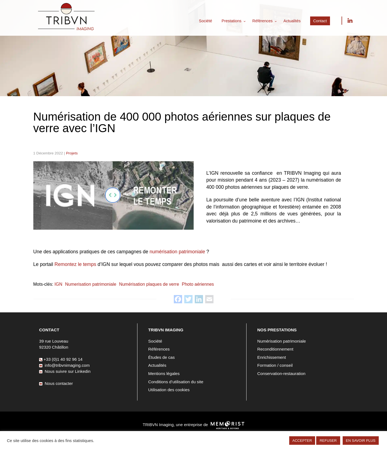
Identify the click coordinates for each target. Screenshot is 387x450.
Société (205, 21)
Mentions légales (164, 373)
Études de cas (161, 357)
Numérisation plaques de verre (149, 284)
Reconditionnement (275, 349)
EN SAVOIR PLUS (360, 440)
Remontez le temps (75, 264)
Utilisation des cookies (169, 389)
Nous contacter (56, 383)
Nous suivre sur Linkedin (350, 20)
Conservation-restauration (281, 373)
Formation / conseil (275, 365)
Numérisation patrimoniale (281, 341)
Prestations (232, 21)
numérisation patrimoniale (177, 251)
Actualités (292, 21)
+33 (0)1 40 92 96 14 (60, 359)
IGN (58, 284)
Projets (72, 153)
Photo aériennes (198, 284)
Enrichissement (271, 357)
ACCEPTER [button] (302, 440)
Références (262, 21)
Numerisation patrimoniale (90, 284)
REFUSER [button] (328, 440)
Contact (320, 21)
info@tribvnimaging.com (64, 365)
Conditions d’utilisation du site (175, 381)
